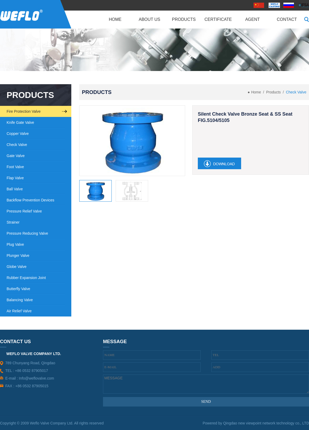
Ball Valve (15, 189)
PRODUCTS (30, 95)
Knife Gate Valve (20, 122)
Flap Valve (15, 178)
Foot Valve (15, 167)
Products (273, 92)
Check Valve (17, 145)
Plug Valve (15, 244)
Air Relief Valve (19, 311)
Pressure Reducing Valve (27, 233)
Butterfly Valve (18, 289)
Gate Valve (16, 156)
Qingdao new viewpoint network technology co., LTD (266, 423)
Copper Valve (18, 133)
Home (256, 92)
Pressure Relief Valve (24, 211)
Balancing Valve (20, 300)
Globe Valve (16, 266)
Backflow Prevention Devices (30, 200)
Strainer (13, 222)
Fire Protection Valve (24, 111)
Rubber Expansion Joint (26, 278)
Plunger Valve (18, 255)
